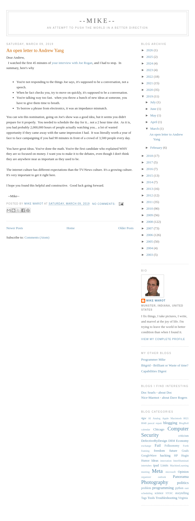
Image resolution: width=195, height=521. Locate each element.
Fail (158, 445)
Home (71, 228)
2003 (150, 255)
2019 (150, 96)
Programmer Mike (153, 359)
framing (145, 450)
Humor (145, 460)
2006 (150, 235)
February (156, 147)
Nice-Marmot (150, 397)
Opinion (183, 472)
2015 (150, 175)
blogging (170, 423)
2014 (150, 182)
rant (187, 488)
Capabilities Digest (153, 371)
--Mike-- (97, 20)
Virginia (183, 498)
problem (146, 488)
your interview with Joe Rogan (72, 63)
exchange (146, 445)
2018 (150, 156)
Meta (157, 471)
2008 (150, 222)
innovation (165, 460)
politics (183, 482)
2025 (150, 57)
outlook (162, 477)
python (179, 488)
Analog (156, 418)
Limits (164, 465)
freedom (159, 450)
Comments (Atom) (36, 237)
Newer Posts (14, 228)
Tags (144, 498)
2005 (150, 241)
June (153, 109)
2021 (150, 83)
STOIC (169, 493)
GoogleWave (149, 455)
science (159, 493)
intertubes (146, 465)
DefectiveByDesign (154, 441)
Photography (154, 482)
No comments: (104, 204)
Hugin (185, 455)
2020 (150, 90)
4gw (143, 418)
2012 (150, 195)
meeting (145, 471)
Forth (186, 445)
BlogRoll (184, 423)
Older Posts (126, 228)
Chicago (158, 429)
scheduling (147, 493)
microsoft (171, 471)
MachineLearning (179, 465)
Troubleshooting (166, 498)
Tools (151, 498)
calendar (145, 429)
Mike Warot (156, 300)
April (154, 122)
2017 (150, 162)
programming (163, 487)
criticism (183, 436)
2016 (150, 169)
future (173, 450)
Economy (182, 441)
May (153, 115)
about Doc (165, 392)
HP (176, 455)
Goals (185, 450)
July (153, 102)
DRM (171, 441)
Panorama (181, 476)
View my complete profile (163, 339)
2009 (150, 215)
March (155, 128)
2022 (150, 76)
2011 (150, 202)
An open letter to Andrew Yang (35, 50)
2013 (150, 189)
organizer (146, 477)
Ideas (154, 460)
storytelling (182, 493)
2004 (150, 248)
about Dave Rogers (174, 397)
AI (149, 418)
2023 (150, 70)
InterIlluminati (181, 460)
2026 (150, 50)
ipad (156, 465)
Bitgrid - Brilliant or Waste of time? (164, 365)
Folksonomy (172, 445)
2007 (150, 228)
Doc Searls (148, 392)
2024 (150, 63)
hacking (165, 455)
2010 (150, 208)
